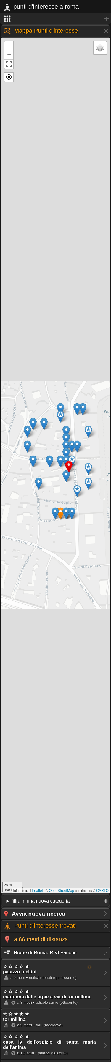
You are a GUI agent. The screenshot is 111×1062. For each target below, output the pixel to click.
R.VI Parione (40, 952)
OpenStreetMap (61, 891)
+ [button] (9, 45)
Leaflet (37, 891)
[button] (8, 77)
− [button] (9, 54)
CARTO (102, 891)
